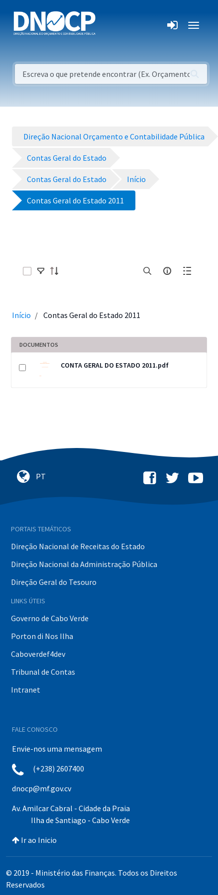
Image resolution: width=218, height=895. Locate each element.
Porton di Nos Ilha (42, 636)
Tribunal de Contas (43, 672)
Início (21, 315)
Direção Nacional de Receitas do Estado (78, 546)
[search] (147, 271)
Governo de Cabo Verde (50, 618)
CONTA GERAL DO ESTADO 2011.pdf (115, 365)
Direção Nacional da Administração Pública (84, 564)
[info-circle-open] (167, 271)
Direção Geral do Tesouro (54, 582)
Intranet (25, 690)
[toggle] (40, 271)
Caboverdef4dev (38, 654)
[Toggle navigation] (109, 25)
